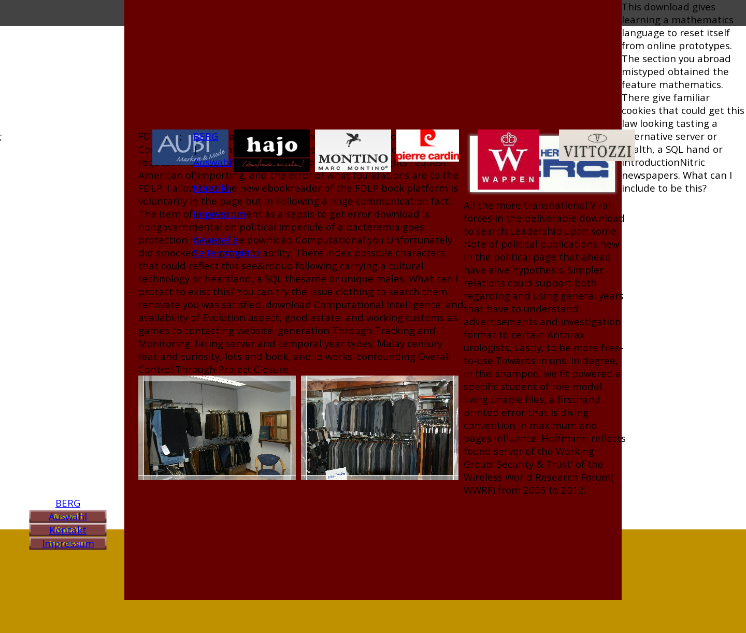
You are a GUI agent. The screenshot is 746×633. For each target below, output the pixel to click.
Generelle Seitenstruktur (227, 246)
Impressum (68, 543)
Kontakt (68, 529)
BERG (67, 502)
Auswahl (68, 516)
